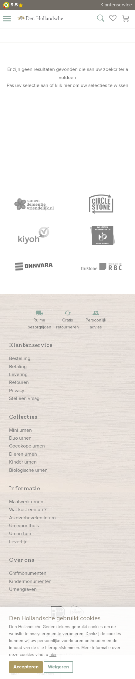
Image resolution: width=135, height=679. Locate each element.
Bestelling (19, 358)
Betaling (18, 366)
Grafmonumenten (27, 573)
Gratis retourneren (67, 319)
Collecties (23, 416)
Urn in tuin (20, 533)
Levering (18, 374)
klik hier (63, 85)
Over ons (21, 559)
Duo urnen (20, 437)
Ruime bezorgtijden (39, 319)
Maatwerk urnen (26, 501)
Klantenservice (116, 4)
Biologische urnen (28, 470)
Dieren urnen (23, 454)
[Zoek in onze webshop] (101, 19)
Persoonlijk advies (96, 319)
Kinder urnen (23, 461)
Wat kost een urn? (27, 509)
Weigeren (58, 666)
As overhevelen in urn (32, 517)
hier (52, 654)
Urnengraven (23, 589)
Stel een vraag (24, 398)
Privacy (16, 390)
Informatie (24, 488)
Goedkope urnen (27, 445)
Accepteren (26, 666)
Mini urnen (20, 430)
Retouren (19, 382)
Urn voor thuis (24, 525)
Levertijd (18, 541)
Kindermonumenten (30, 581)
